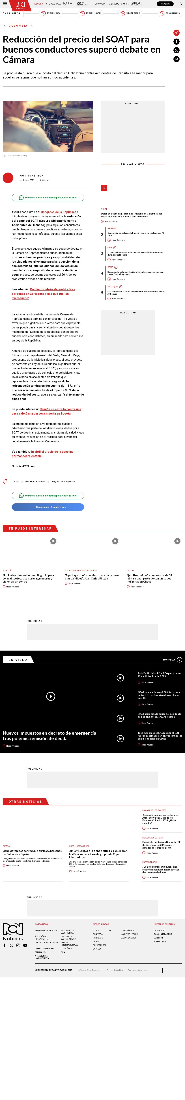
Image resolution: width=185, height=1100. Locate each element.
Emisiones (12, 13)
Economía (100, 4)
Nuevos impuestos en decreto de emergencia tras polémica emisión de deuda (49, 735)
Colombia (38, 4)
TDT (109, 930)
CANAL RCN (165, 4)
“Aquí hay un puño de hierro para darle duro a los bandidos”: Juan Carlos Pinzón (92, 577)
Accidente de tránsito (35, 481)
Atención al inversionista (42, 957)
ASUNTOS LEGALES (129, 934)
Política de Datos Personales (90, 970)
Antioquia (112, 287)
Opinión (125, 4)
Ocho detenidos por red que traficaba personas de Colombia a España (32, 852)
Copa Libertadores (79, 846)
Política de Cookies (115, 970)
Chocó (130, 570)
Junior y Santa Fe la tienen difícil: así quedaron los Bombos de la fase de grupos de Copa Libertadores (98, 854)
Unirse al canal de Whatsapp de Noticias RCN (47, 197)
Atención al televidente (41, 937)
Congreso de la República (63, 481)
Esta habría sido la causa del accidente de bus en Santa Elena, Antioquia (135, 292)
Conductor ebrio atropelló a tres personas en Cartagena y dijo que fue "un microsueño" (43, 294)
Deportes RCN (67, 4)
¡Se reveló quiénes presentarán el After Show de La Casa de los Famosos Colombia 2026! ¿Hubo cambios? (160, 819)
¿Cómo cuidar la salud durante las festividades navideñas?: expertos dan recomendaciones (160, 869)
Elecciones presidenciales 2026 (80, 570)
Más (172, 659)
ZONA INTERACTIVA (163, 934)
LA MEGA (97, 949)
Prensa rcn (40, 952)
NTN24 (96, 930)
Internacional (53, 4)
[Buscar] (180, 4)
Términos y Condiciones (138, 970)
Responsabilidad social (47, 930)
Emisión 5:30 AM (50, 13)
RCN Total (98, 934)
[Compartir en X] (176, 50)
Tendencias (113, 4)
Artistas (111, 228)
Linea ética (66, 948)
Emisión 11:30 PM (170, 13)
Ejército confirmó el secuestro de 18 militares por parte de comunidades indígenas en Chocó (149, 578)
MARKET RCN (160, 941)
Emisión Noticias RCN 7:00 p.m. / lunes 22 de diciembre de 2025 (159, 675)
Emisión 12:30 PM (90, 13)
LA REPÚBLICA (127, 930)
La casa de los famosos (154, 810)
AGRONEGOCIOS (128, 938)
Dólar (104, 209)
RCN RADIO (98, 938)
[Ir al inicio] (20, 5)
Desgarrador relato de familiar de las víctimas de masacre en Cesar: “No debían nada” (135, 273)
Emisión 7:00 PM (130, 13)
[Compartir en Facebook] (176, 42)
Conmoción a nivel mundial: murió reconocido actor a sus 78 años (135, 234)
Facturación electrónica (67, 931)
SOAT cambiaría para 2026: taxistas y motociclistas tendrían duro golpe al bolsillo (135, 253)
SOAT (16, 481)
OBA (63, 952)
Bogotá (7, 570)
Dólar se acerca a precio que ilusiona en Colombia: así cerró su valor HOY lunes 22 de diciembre (131, 215)
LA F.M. (96, 941)
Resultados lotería (152, 838)
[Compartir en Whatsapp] (176, 59)
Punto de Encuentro (136, 4)
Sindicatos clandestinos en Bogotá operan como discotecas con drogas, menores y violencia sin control (29, 578)
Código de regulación (46, 942)
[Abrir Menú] (5, 4)
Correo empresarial (45, 948)
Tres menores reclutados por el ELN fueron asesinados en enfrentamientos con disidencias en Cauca (160, 735)
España (6, 846)
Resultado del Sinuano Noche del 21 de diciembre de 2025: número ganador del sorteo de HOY (161, 845)
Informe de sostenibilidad (68, 937)
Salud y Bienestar (82, 4)
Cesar (110, 267)
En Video (18, 660)
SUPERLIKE (158, 938)
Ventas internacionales (69, 943)
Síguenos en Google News (48, 507)
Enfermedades (149, 862)
